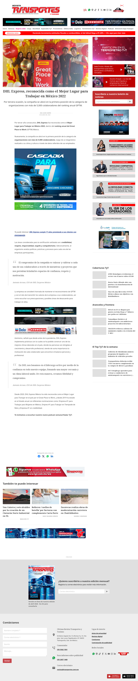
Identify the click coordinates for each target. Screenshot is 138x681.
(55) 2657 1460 (62, 660)
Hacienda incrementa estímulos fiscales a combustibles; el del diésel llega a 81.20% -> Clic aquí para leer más (67, 33)
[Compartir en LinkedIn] (52, 456)
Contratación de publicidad (102, 643)
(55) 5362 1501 (62, 650)
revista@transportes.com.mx (68, 670)
